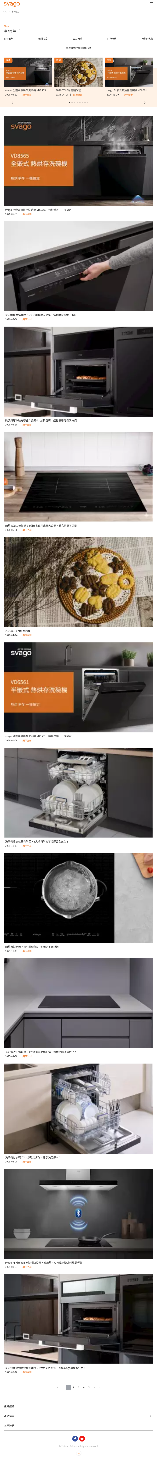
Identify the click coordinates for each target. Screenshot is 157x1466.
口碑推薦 (111, 38)
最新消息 (42, 38)
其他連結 (9, 1426)
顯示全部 (8, 38)
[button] (12, 102)
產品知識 (77, 38)
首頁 (4, 11)
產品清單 (9, 1416)
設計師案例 (147, 38)
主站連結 (9, 1406)
